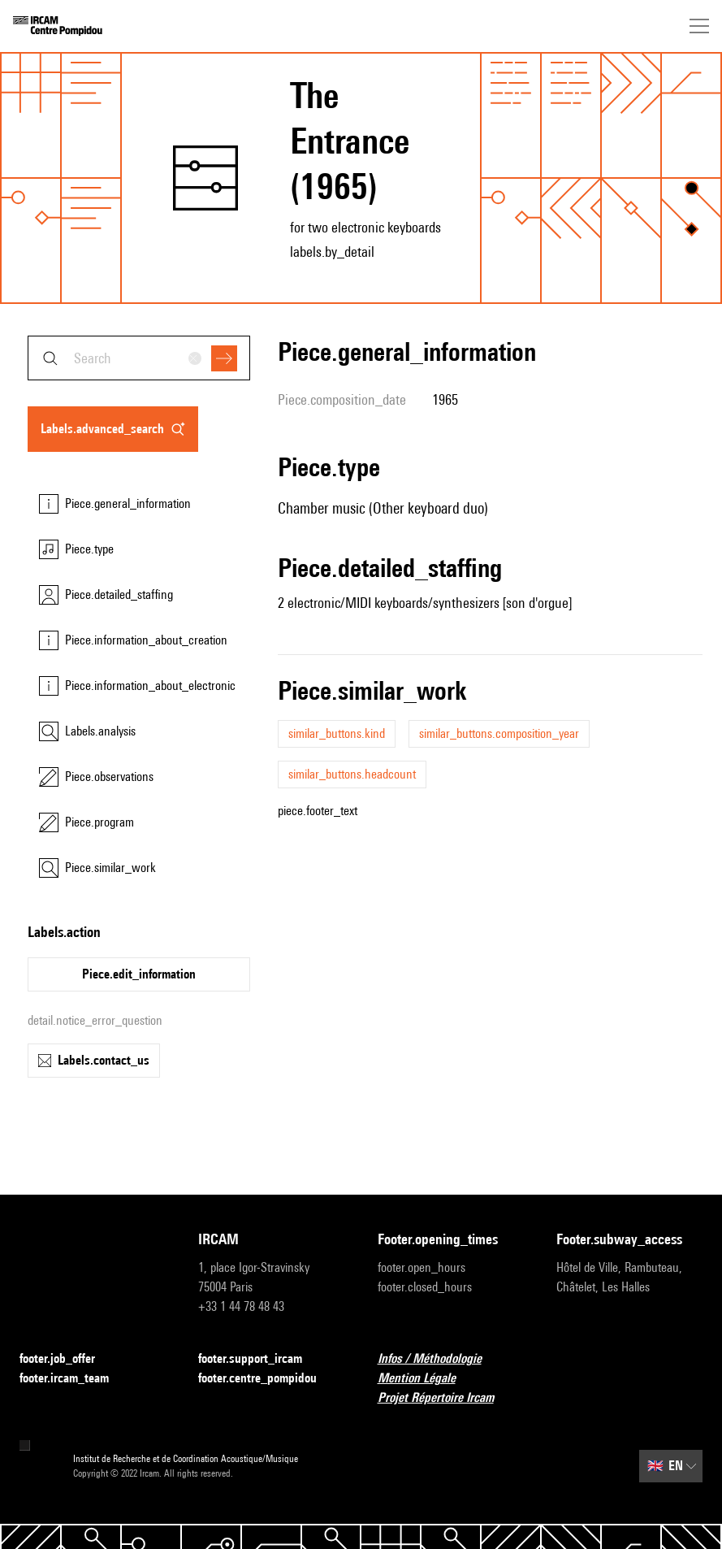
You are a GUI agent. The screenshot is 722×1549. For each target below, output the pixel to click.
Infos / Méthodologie (439, 1359)
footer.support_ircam (260, 1359)
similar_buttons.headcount (352, 774)
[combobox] (139, 358)
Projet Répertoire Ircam (445, 1398)
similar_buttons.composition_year (499, 733)
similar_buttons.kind (336, 733)
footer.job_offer (67, 1359)
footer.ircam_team (73, 1378)
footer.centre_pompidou (267, 1378)
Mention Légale (426, 1378)
